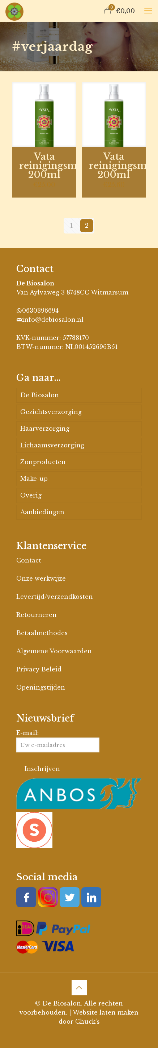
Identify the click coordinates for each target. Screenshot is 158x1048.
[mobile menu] (148, 11)
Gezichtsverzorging (51, 411)
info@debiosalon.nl (53, 319)
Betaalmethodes (42, 633)
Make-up (34, 478)
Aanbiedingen (42, 512)
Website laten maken (105, 1012)
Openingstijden (40, 687)
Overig (31, 495)
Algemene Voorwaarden (54, 651)
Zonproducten (43, 462)
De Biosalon (39, 395)
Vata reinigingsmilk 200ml (54, 165)
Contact (28, 560)
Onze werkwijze (41, 578)
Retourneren (36, 614)
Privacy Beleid (38, 669)
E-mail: (57, 740)
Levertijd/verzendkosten (54, 596)
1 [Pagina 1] (71, 225)
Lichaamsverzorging (52, 445)
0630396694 (40, 310)
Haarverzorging (44, 428)
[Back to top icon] (79, 987)
